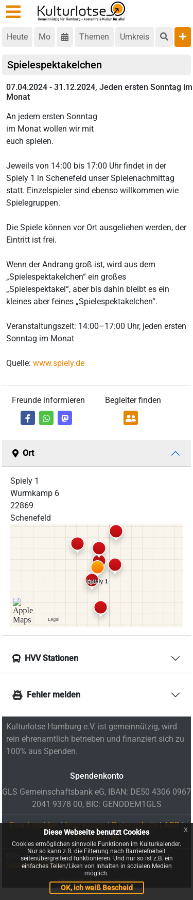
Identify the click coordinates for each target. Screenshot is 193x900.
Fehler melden (46, 695)
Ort (23, 453)
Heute (17, 37)
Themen (94, 37)
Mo (44, 37)
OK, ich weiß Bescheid (97, 888)
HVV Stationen (45, 658)
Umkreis (134, 37)
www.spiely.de (58, 363)
